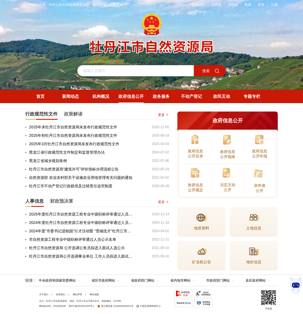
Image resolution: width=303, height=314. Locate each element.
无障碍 (216, 5)
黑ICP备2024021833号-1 (81, 306)
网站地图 (94, 294)
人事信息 (34, 201)
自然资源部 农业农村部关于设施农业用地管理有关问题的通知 (80, 177)
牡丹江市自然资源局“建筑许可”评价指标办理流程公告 (74, 169)
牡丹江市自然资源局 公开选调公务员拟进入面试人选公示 (77, 248)
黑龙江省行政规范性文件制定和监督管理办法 (67, 152)
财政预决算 (61, 201)
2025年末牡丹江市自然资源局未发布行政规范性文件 (73, 127)
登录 (261, 5)
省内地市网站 (180, 280)
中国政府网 (37, 5)
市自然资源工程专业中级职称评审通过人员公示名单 (72, 239)
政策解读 (73, 114)
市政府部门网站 (218, 280)
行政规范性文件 (41, 114)
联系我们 (60, 294)
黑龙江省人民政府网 (108, 5)
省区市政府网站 (103, 280)
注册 (274, 5)
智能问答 (198, 5)
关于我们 (43, 294)
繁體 (248, 5)
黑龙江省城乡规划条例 (48, 160)
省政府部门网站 (142, 280)
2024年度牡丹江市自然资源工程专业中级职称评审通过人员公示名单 (81, 222)
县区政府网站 (256, 280)
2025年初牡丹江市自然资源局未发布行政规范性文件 (73, 135)
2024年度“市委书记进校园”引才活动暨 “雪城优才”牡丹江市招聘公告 (81, 231)
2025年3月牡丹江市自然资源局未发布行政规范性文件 (74, 144)
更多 (163, 115)
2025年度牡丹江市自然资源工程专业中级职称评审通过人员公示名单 (81, 214)
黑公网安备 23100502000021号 (115, 306)
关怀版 (233, 5)
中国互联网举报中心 (148, 306)
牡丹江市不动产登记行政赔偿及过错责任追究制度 (70, 186)
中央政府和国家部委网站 (57, 280)
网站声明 (77, 294)
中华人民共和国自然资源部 (69, 5)
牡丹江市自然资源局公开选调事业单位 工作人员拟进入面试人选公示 (81, 256)
